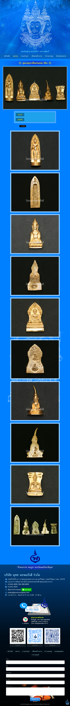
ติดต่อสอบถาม (61, 56)
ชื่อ (7, 666)
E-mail (8, 679)
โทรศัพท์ (8, 673)
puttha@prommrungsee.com (18, 592)
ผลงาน (15, 56)
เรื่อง (7, 659)
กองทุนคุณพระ (59, 651)
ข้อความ (8, 686)
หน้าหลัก (7, 56)
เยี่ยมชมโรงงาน (37, 56)
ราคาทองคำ (35, 655)
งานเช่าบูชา (24, 56)
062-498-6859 (23, 584)
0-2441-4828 (12, 584)
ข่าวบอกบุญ (49, 56)
